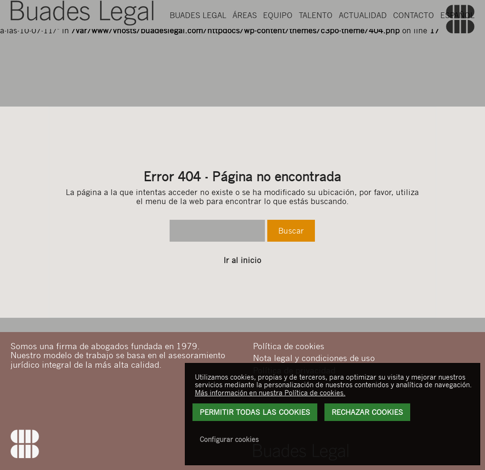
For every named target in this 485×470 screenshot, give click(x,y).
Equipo (278, 43)
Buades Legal (198, 43)
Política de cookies (288, 346)
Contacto (413, 43)
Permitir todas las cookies (255, 412)
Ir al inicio (242, 260)
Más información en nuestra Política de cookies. (270, 392)
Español (457, 43)
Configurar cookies (229, 439)
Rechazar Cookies (367, 412)
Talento (316, 43)
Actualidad (363, 43)
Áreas (244, 43)
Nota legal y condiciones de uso (314, 357)
